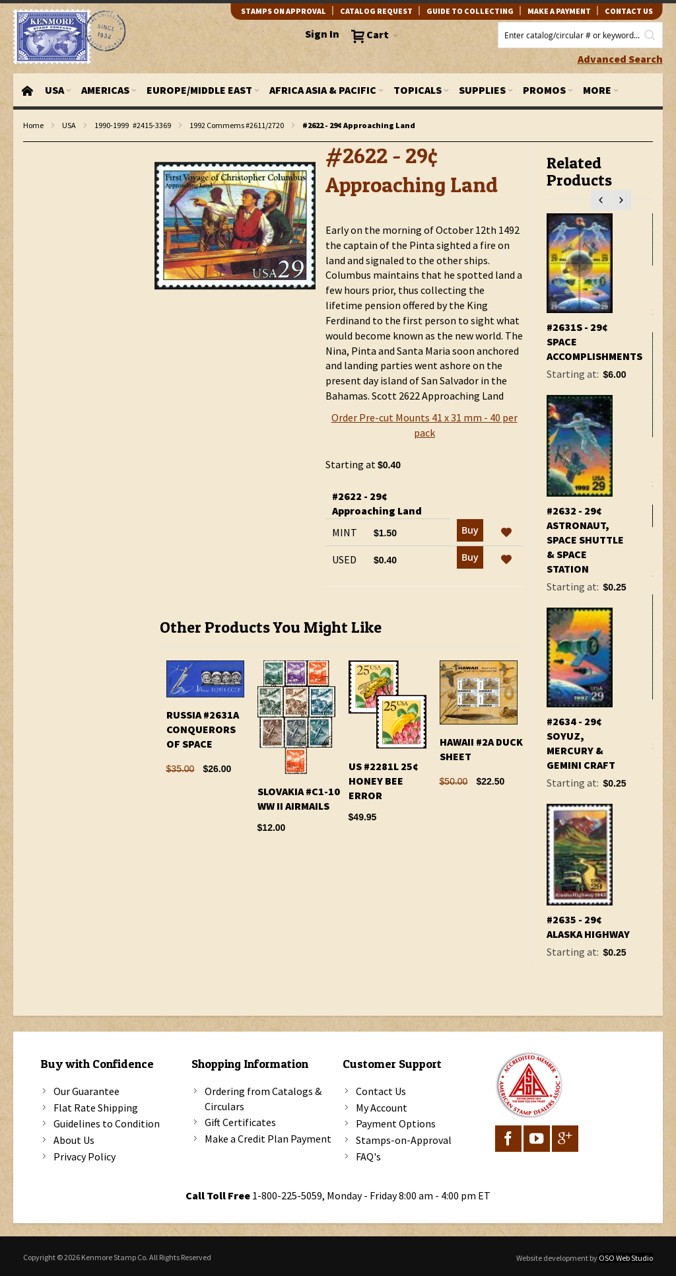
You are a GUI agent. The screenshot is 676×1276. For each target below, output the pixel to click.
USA (69, 125)
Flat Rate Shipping (95, 1107)
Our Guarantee (86, 1091)
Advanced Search (620, 58)
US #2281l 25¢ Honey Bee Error (384, 781)
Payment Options (396, 1123)
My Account (381, 1107)
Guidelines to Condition (106, 1123)
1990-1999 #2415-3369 (132, 125)
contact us (629, 11)
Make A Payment (559, 11)
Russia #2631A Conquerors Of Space (202, 729)
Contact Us (381, 1091)
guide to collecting (470, 11)
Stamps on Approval (283, 11)
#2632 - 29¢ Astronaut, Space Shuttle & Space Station (585, 539)
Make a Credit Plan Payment (268, 1138)
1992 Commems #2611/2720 (236, 125)
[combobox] (580, 35)
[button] (506, 533)
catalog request (376, 11)
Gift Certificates (240, 1122)
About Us (73, 1140)
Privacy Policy (84, 1156)
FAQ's (368, 1156)
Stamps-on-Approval (404, 1140)
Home (33, 125)
